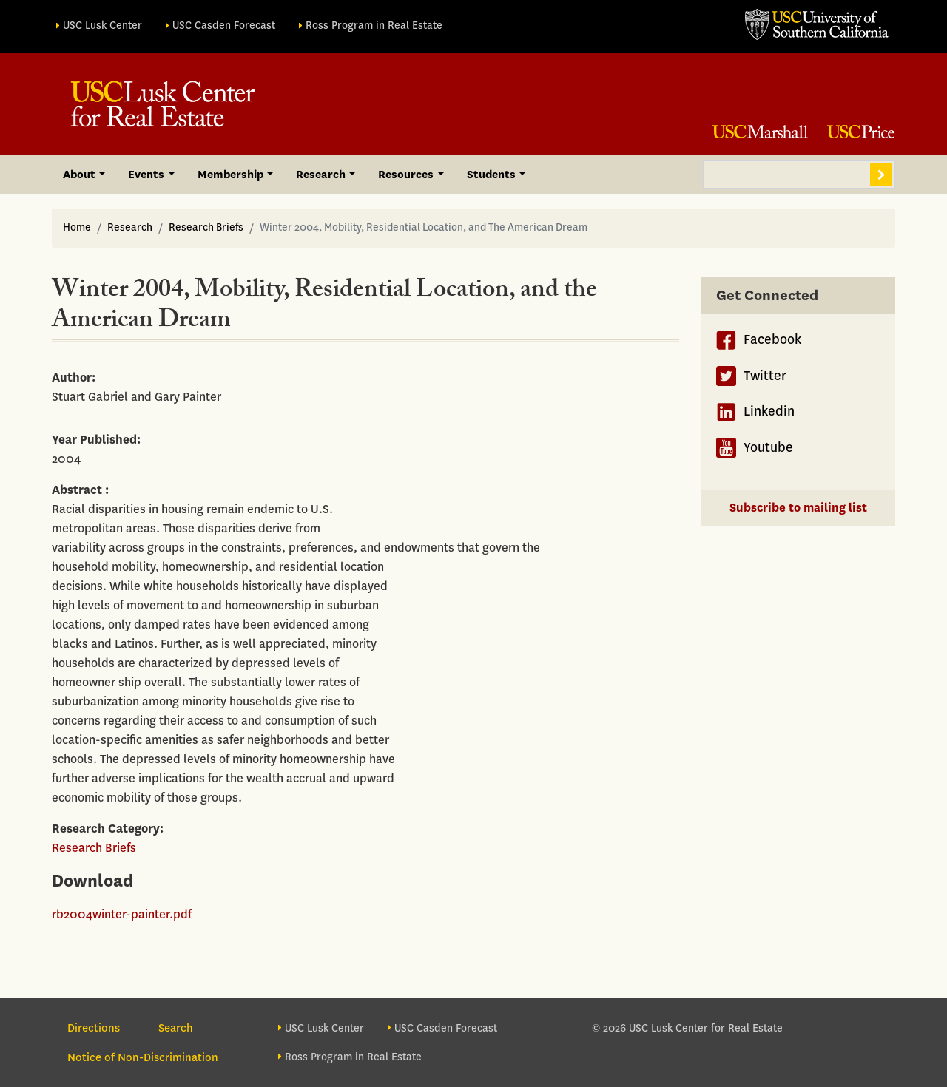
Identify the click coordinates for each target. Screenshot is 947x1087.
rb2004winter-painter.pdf (122, 914)
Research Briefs (206, 227)
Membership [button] (230, 174)
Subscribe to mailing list (798, 507)
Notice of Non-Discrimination (142, 1057)
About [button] (79, 174)
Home (77, 227)
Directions (93, 1027)
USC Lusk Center (102, 25)
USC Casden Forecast (223, 25)
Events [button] (146, 174)
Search (881, 174)
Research (129, 227)
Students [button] (491, 174)
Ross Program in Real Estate (374, 25)
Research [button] (321, 174)
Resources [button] (406, 174)
